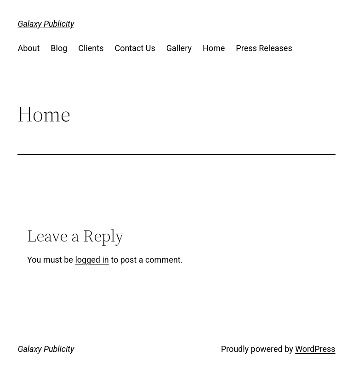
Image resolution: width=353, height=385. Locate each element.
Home (214, 48)
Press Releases (264, 48)
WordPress (315, 349)
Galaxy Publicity (45, 24)
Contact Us (134, 48)
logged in (91, 259)
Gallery (179, 48)
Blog (59, 48)
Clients (90, 48)
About (28, 48)
